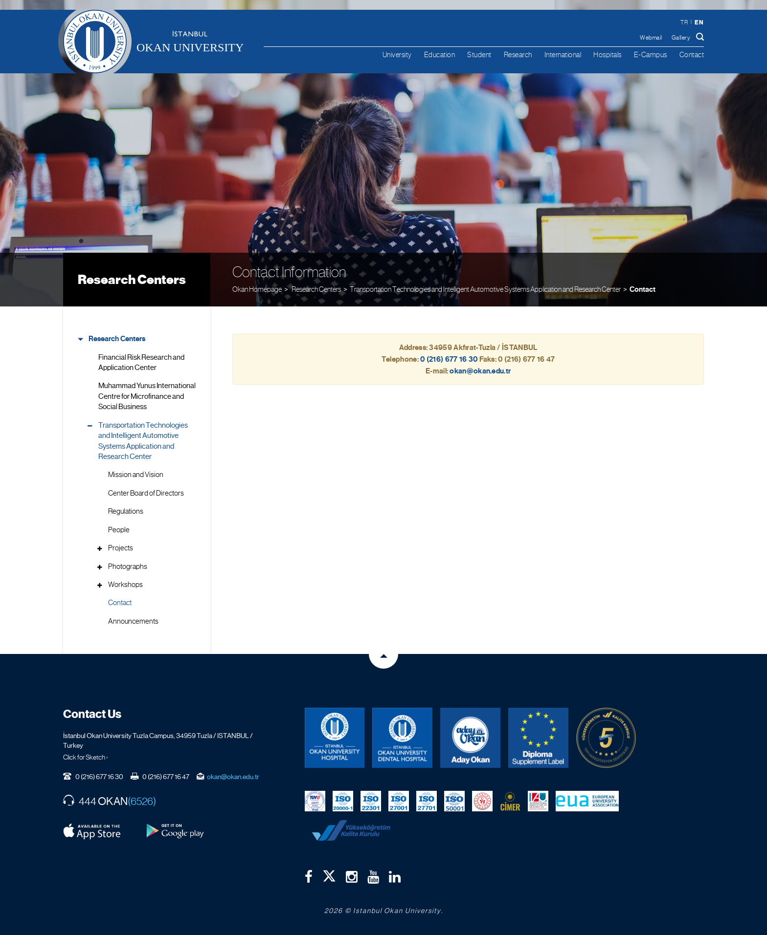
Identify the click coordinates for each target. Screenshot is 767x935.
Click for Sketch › (85, 757)
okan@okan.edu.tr (233, 777)
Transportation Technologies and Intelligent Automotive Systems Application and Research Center (485, 289)
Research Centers (132, 279)
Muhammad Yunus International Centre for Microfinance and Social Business (147, 396)
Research (518, 54)
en (699, 22)
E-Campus (650, 54)
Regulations (125, 511)
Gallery (681, 37)
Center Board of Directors (146, 493)
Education (439, 54)
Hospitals (607, 54)
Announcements (133, 621)
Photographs (127, 566)
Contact (691, 54)
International (563, 54)
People (119, 529)
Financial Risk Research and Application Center (141, 362)
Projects (120, 548)
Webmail (651, 37)
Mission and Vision (135, 474)
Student (479, 54)
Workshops (125, 584)
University (397, 54)
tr (684, 22)
